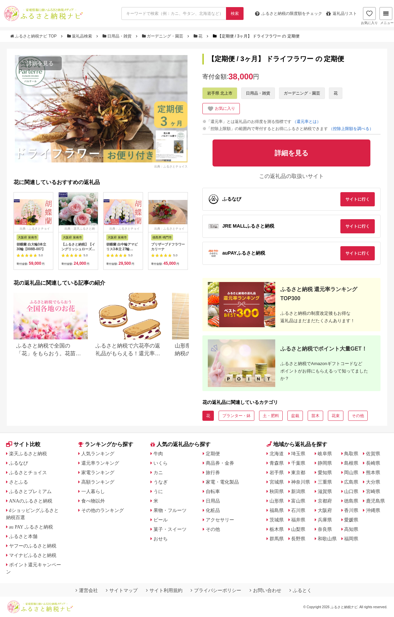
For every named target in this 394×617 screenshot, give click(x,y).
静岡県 (325, 463)
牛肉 (158, 453)
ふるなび (18, 463)
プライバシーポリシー (216, 590)
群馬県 (277, 538)
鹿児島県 (375, 500)
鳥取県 (351, 453)
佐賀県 (373, 453)
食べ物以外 (93, 500)
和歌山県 (327, 538)
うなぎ (160, 482)
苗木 (315, 415)
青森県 (277, 463)
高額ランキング (97, 482)
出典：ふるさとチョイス (171, 166)
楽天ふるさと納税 (28, 453)
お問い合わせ (265, 590)
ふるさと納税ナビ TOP (34, 36)
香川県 (351, 510)
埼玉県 (298, 453)
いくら (160, 463)
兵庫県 (325, 519)
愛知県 (325, 472)
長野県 (298, 538)
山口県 (351, 491)
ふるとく (300, 590)
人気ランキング (97, 453)
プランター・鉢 (236, 415)
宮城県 (277, 482)
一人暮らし (93, 491)
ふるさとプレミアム (30, 491)
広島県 (351, 482)
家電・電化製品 (222, 482)
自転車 (213, 491)
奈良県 (325, 529)
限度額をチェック (288, 13)
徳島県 (351, 500)
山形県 (277, 500)
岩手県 (277, 472)
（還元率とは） (306, 121)
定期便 (213, 453)
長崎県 (373, 463)
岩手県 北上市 (219, 93)
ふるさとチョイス (28, 472)
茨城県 (277, 519)
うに (158, 491)
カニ (158, 472)
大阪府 (325, 510)
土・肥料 (271, 415)
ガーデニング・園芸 (163, 36)
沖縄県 (373, 510)
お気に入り (369, 16)
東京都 (298, 472)
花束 (336, 415)
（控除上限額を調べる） (351, 128)
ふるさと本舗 (23, 536)
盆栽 (295, 415)
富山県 (298, 500)
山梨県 (298, 529)
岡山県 (351, 472)
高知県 (351, 529)
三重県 (325, 482)
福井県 (298, 519)
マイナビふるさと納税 (32, 555)
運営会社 (87, 590)
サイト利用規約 (164, 590)
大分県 (373, 482)
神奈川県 (300, 482)
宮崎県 (373, 491)
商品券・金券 (220, 463)
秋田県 (277, 491)
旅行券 (213, 472)
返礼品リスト (341, 13)
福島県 (277, 510)
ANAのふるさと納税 (30, 500)
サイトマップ (122, 590)
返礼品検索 (80, 36)
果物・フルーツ (170, 510)
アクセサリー (220, 519)
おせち (160, 538)
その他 (358, 415)
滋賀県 (325, 491)
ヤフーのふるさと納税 (32, 545)
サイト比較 (23, 444)
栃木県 (277, 529)
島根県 (351, 463)
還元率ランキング (100, 463)
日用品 (213, 500)
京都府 (325, 500)
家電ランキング (97, 472)
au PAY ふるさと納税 (31, 526)
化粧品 (213, 510)
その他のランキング (102, 510)
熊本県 (373, 472)
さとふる (18, 482)
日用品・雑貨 (118, 36)
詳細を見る (40, 63)
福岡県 (351, 538)
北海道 (277, 453)
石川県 (298, 510)
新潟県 (298, 491)
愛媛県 (351, 519)
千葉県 (298, 463)
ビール (160, 519)
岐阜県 (325, 453)
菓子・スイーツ (170, 529)
